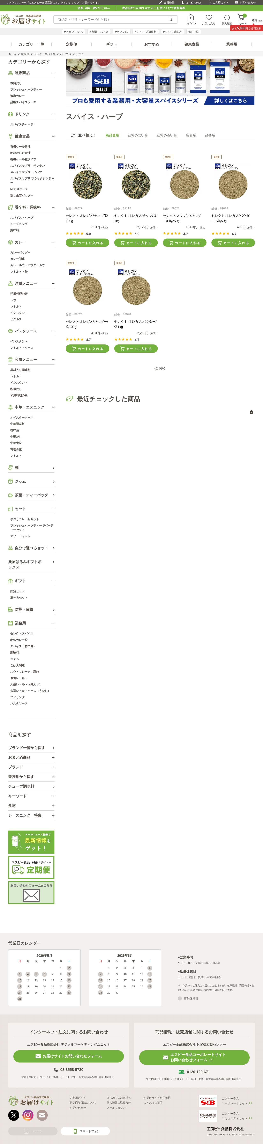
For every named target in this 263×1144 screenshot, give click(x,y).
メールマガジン (116, 1107)
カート (243, 19)
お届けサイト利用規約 (157, 1097)
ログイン (190, 23)
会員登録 (169, 2)
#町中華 (194, 31)
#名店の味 (121, 31)
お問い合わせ (248, 2)
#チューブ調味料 (146, 31)
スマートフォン (90, 1131)
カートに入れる (91, 243)
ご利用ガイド (221, 2)
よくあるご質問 (153, 1102)
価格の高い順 (167, 135)
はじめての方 (194, 2)
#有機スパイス (99, 31)
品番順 (210, 135)
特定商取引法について (83, 1102)
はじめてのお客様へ (119, 1097)
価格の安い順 (138, 135)
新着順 (191, 135)
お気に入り (209, 23)
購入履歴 (227, 23)
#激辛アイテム (73, 31)
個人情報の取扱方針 (119, 1102)
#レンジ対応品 (172, 31)
